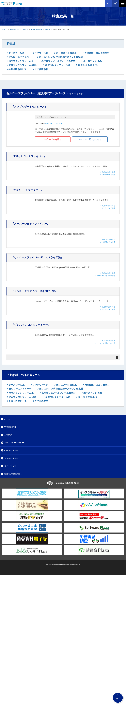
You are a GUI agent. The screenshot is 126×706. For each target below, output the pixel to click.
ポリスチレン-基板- (93, 61)
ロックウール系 (40, 53)
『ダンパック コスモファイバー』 (30, 324)
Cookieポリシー (11, 450)
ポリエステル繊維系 (65, 53)
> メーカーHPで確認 (107, 175)
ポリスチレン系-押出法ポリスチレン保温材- (61, 57)
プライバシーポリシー (14, 442)
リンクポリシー (11, 458)
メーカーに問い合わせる (90, 139)
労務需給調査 (10, 427)
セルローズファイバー (19, 57)
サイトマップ (10, 466)
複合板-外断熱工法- (87, 65)
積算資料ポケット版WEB (19, 29)
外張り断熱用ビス (17, 69)
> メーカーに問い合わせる (105, 242)
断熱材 (47, 29)
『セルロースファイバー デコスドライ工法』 (37, 257)
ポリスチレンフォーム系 (20, 61)
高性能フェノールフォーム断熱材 (58, 61)
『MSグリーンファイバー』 (27, 190)
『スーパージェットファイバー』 (30, 223)
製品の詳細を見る (52, 139)
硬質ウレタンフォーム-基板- (22, 65)
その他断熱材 (41, 69)
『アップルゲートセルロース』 (29, 106)
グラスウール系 (16, 53)
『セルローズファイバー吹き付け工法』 (34, 291)
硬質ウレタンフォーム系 (57, 65)
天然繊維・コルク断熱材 (96, 53)
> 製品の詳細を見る (107, 172)
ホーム (4, 29)
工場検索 (8, 435)
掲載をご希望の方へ (13, 474)
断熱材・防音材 (36, 29)
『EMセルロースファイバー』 (28, 156)
